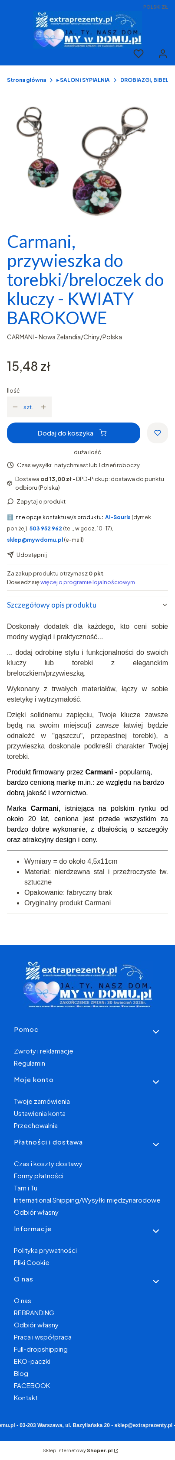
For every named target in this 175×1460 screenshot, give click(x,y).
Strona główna (26, 80)
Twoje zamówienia (42, 1101)
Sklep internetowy (77, 1450)
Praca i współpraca (43, 1337)
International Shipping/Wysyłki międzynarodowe (87, 1200)
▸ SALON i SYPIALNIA (83, 80)
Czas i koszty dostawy (48, 1163)
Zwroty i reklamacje (43, 1051)
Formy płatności (38, 1175)
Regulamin (29, 1063)
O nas (22, 1300)
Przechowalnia (36, 1125)
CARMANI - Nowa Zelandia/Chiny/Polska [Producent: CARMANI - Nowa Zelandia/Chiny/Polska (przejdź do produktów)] (64, 337)
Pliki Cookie (32, 1262)
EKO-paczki (32, 1361)
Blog (21, 1373)
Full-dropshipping (41, 1349)
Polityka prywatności (45, 1250)
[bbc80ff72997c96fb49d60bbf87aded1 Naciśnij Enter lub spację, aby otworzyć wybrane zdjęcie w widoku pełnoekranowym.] (87, 160)
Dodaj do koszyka (71, 433)
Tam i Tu (25, 1188)
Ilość (13, 390)
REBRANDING (34, 1312)
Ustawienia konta (40, 1113)
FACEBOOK (32, 1385)
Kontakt (26, 1397)
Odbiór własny (36, 1212)
